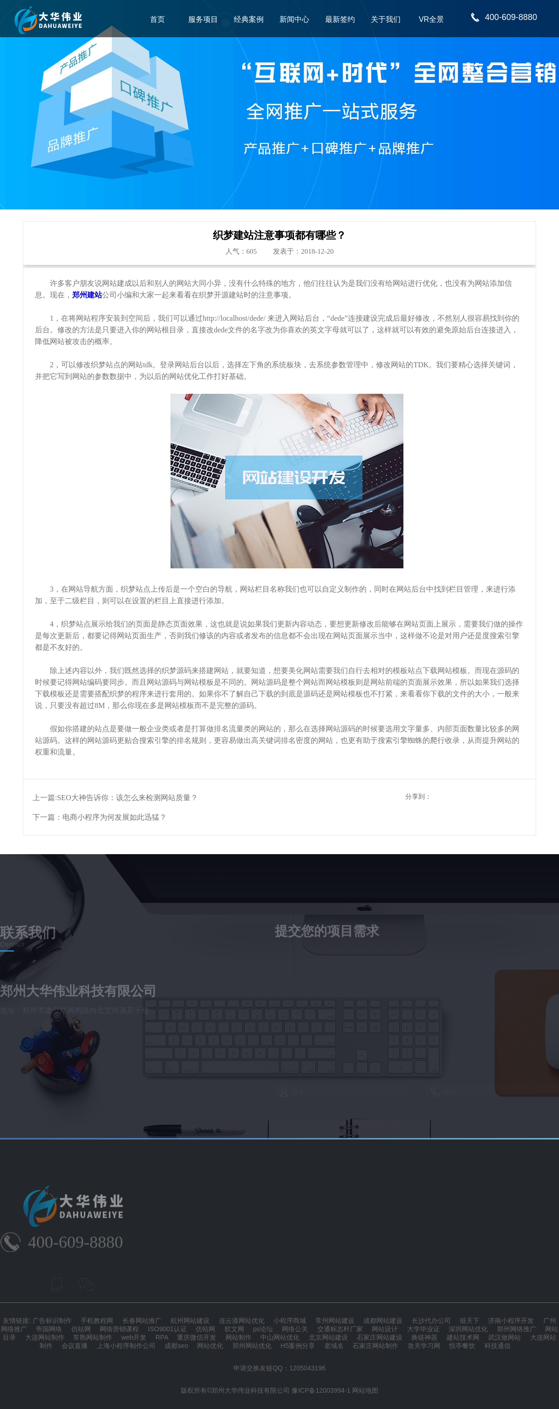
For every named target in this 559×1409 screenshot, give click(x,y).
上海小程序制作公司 (126, 1345)
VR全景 (431, 19)
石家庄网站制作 (375, 1345)
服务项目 (203, 19)
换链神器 (424, 1337)
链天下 (469, 1320)
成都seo (176, 1345)
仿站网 (81, 1329)
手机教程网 (97, 1320)
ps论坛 (263, 1329)
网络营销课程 (119, 1329)
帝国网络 (49, 1329)
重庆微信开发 (196, 1337)
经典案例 (249, 19)
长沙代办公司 (431, 1320)
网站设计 (385, 1329)
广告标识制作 (52, 1320)
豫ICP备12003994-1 (321, 1390)
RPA (162, 1337)
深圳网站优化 (468, 1329)
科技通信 (497, 1345)
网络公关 (295, 1329)
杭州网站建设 (190, 1320)
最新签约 (340, 19)
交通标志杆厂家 (340, 1329)
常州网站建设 (334, 1320)
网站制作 (238, 1337)
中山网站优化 (280, 1337)
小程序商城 (289, 1320)
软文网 (234, 1329)
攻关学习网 (424, 1345)
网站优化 (210, 1345)
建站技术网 (463, 1337)
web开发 (134, 1337)
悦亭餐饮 (462, 1345)
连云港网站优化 (242, 1320)
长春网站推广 (142, 1320)
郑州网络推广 (516, 1329)
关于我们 (386, 19)
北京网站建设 (328, 1337)
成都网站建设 (382, 1320)
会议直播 (74, 1345)
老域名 (334, 1345)
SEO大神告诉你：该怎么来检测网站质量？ (127, 798)
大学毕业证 (423, 1329)
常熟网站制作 (92, 1337)
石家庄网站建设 (379, 1337)
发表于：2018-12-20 (303, 251)
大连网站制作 (44, 1337)
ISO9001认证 (167, 1329)
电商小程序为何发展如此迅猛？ (114, 817)
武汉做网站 (504, 1337)
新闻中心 (294, 19)
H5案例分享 (297, 1345)
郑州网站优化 (252, 1345)
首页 (157, 19)
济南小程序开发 (511, 1320)
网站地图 (365, 1390)
